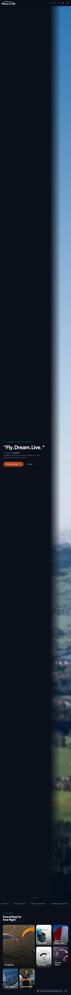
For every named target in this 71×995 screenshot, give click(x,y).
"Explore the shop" (13, 464)
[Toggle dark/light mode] (50, 3)
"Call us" (30, 464)
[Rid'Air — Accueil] (8, 3)
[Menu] (67, 3)
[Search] (54, 3)
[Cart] (63, 3)
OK (65, 991)
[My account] (59, 3)
